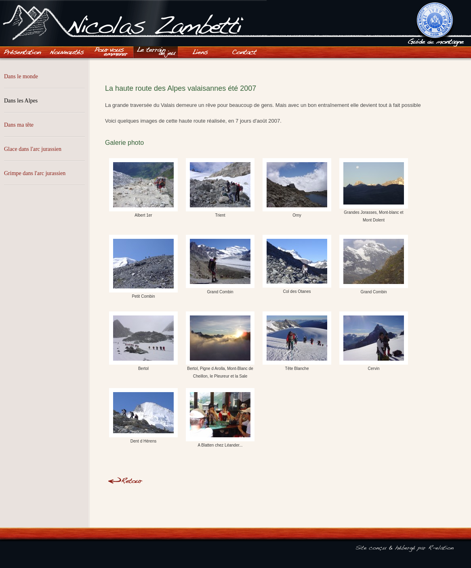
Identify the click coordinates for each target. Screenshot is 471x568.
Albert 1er (143, 187)
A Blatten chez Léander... (220, 417)
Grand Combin (220, 264)
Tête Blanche (297, 341)
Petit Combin (143, 267)
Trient (220, 187)
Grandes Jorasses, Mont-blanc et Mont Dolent (373, 190)
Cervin (373, 341)
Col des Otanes (297, 264)
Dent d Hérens (143, 415)
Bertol (143, 341)
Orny (297, 187)
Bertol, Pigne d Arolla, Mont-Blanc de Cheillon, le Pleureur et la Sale (220, 345)
